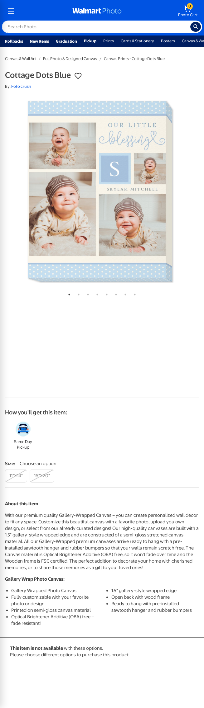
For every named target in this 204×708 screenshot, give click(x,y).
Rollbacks (14, 41)
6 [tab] (115, 293)
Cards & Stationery (137, 41)
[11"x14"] (16, 476)
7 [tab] (124, 293)
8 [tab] (133, 293)
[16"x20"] (42, 476)
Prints (108, 41)
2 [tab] (77, 293)
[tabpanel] (102, 191)
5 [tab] (105, 293)
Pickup (90, 41)
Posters (168, 41)
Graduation (66, 41)
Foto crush (21, 86)
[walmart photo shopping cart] (188, 11)
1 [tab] (68, 293)
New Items (39, 41)
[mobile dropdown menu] (11, 11)
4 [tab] (96, 293)
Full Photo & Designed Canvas (70, 58)
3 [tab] (87, 293)
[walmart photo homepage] (97, 11)
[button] (78, 76)
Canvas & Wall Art (20, 58)
